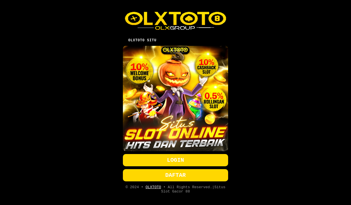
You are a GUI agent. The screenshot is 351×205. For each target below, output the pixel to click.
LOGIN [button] (175, 159)
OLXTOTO (153, 188)
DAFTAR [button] (175, 175)
